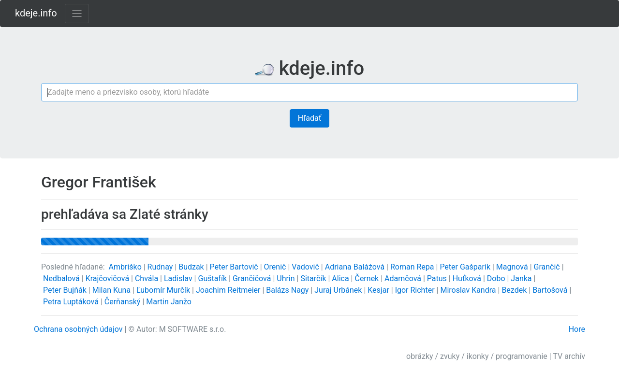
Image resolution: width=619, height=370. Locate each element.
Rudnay (161, 266)
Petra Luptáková (72, 301)
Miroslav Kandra (469, 290)
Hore (577, 329)
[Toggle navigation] (77, 13)
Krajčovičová (108, 278)
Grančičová (253, 278)
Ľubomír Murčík (164, 290)
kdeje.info (36, 13)
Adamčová (403, 278)
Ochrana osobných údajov (78, 329)
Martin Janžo (169, 301)
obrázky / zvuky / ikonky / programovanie (476, 356)
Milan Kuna (112, 290)
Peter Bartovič (235, 266)
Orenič (276, 266)
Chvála (147, 278)
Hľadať (309, 118)
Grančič (548, 266)
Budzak (192, 266)
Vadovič (306, 266)
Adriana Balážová (355, 266)
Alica (341, 278)
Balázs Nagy (288, 290)
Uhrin (286, 278)
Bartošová (550, 290)
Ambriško (126, 266)
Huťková (468, 278)
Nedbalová (62, 278)
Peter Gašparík (466, 266)
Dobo (497, 278)
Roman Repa (413, 266)
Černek (367, 278)
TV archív (569, 356)
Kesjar (379, 290)
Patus (438, 278)
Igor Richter (416, 290)
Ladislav (179, 278)
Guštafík (213, 278)
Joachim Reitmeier (229, 290)
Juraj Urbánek (339, 290)
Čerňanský (123, 301)
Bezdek (515, 290)
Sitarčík (314, 278)
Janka (522, 278)
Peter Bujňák (65, 290)
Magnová (513, 266)
